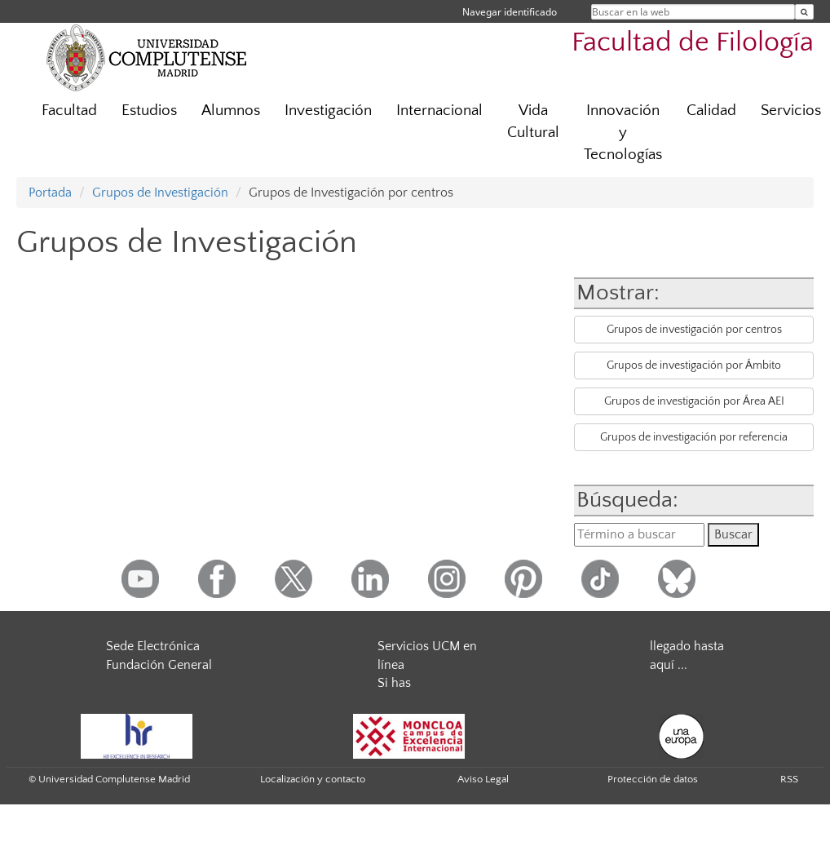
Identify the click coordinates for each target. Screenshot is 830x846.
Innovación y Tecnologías (623, 132)
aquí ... (668, 665)
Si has (394, 682)
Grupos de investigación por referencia (694, 437)
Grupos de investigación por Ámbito (694, 365)
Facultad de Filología (693, 43)
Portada (50, 192)
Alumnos (230, 110)
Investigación (328, 110)
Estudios (149, 110)
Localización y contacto (312, 779)
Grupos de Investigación (160, 192)
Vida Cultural (533, 121)
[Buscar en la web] (804, 12)
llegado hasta (687, 646)
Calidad (711, 110)
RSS (789, 779)
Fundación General (159, 665)
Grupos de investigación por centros (694, 329)
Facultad (69, 110)
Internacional (439, 110)
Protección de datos (652, 779)
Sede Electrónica (153, 646)
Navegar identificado (509, 12)
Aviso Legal (483, 779)
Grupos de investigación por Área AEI (694, 401)
